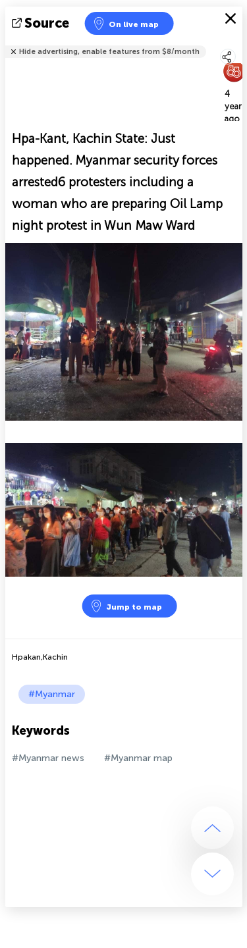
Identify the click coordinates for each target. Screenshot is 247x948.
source (41, 23)
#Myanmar (51, 694)
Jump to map (126, 606)
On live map (125, 23)
